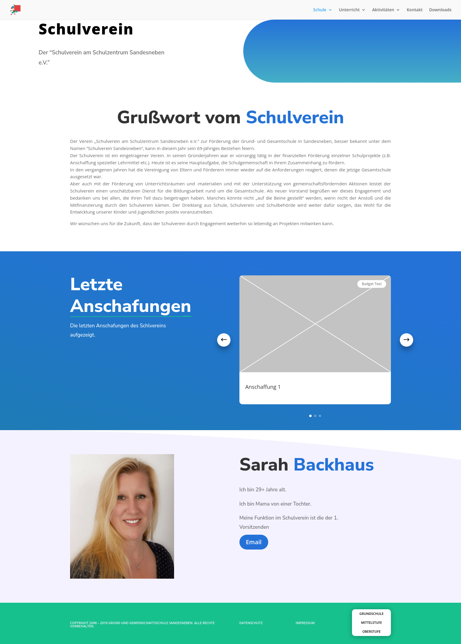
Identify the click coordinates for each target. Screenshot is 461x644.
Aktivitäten (383, 10)
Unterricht (349, 10)
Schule (319, 10)
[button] (223, 340)
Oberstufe (371, 631)
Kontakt (415, 10)
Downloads (440, 10)
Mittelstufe (371, 622)
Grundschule (371, 613)
